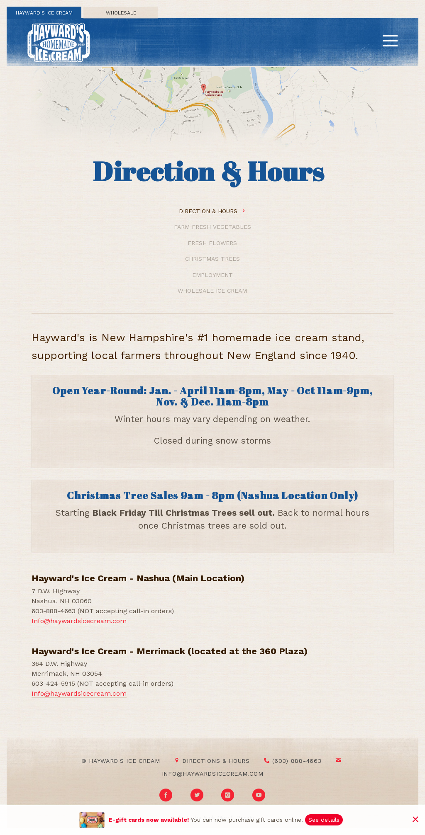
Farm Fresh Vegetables (212, 226)
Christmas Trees (212, 258)
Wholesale (121, 13)
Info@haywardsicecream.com (79, 621)
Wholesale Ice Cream (212, 290)
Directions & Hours (212, 760)
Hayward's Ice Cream (44, 13)
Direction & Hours (212, 211)
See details (324, 819)
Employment (212, 275)
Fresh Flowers (212, 243)
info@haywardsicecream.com (213, 773)
